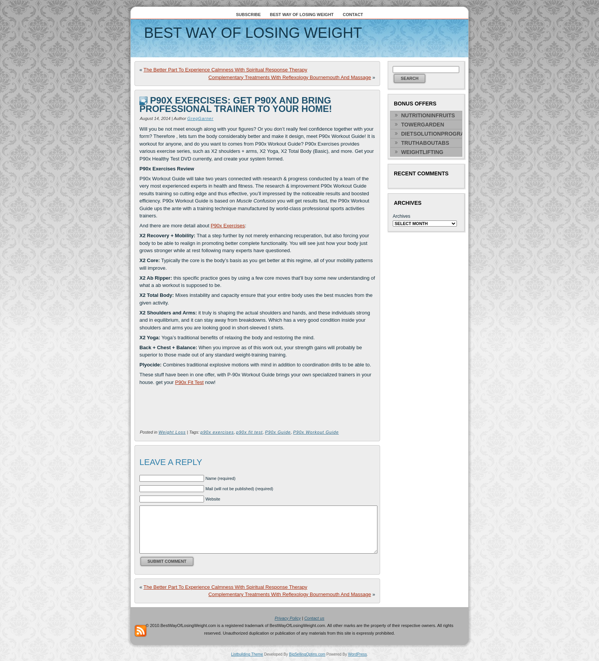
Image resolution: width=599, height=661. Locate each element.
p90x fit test (249, 432)
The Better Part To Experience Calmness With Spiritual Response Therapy (226, 70)
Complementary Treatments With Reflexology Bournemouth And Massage (290, 77)
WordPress (357, 654)
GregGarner (200, 118)
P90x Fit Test (189, 382)
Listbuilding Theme (247, 654)
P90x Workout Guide (316, 432)
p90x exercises (217, 432)
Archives (401, 216)
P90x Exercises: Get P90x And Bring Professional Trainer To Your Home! (235, 104)
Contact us (314, 618)
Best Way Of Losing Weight (253, 33)
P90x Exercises (227, 225)
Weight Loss (172, 432)
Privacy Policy (288, 618)
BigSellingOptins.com (307, 654)
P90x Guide (278, 432)
